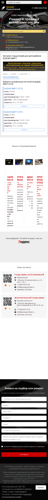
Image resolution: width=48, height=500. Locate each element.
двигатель (24, 74)
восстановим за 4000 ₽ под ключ (42, 186)
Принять (41, 487)
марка (5, 74)
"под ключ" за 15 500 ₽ (9, 185)
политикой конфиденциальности (13, 449)
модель (14, 74)
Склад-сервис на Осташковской (29, 274)
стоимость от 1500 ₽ (31, 183)
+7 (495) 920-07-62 (39, 8)
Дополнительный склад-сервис (29, 297)
